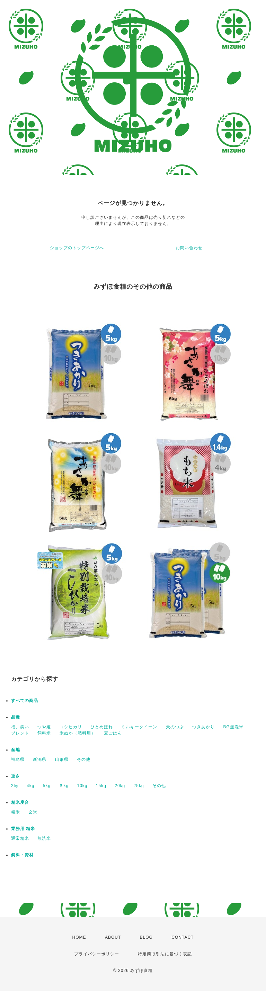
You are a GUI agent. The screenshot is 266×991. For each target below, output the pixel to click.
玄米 (32, 812)
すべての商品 (24, 700)
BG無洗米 (233, 726)
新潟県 (39, 759)
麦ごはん (113, 733)
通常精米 (20, 838)
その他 (83, 759)
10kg (82, 785)
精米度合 (20, 802)
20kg (120, 785)
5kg (47, 785)
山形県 (62, 759)
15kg (101, 785)
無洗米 (44, 838)
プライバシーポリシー (96, 954)
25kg (139, 785)
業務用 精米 (23, 828)
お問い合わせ (189, 247)
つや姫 (44, 726)
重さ (15, 776)
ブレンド (20, 733)
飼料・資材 (22, 855)
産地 (15, 749)
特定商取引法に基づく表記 (165, 954)
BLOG (146, 937)
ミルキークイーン (139, 726)
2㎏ (14, 785)
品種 (15, 717)
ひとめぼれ (101, 726)
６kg (64, 785)
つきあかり (203, 726)
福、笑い (20, 726)
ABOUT (113, 937)
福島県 (18, 759)
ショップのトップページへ (77, 247)
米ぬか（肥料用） (78, 733)
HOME (79, 937)
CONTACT (182, 937)
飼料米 (44, 733)
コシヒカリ (71, 726)
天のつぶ (175, 726)
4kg (30, 785)
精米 (15, 812)
